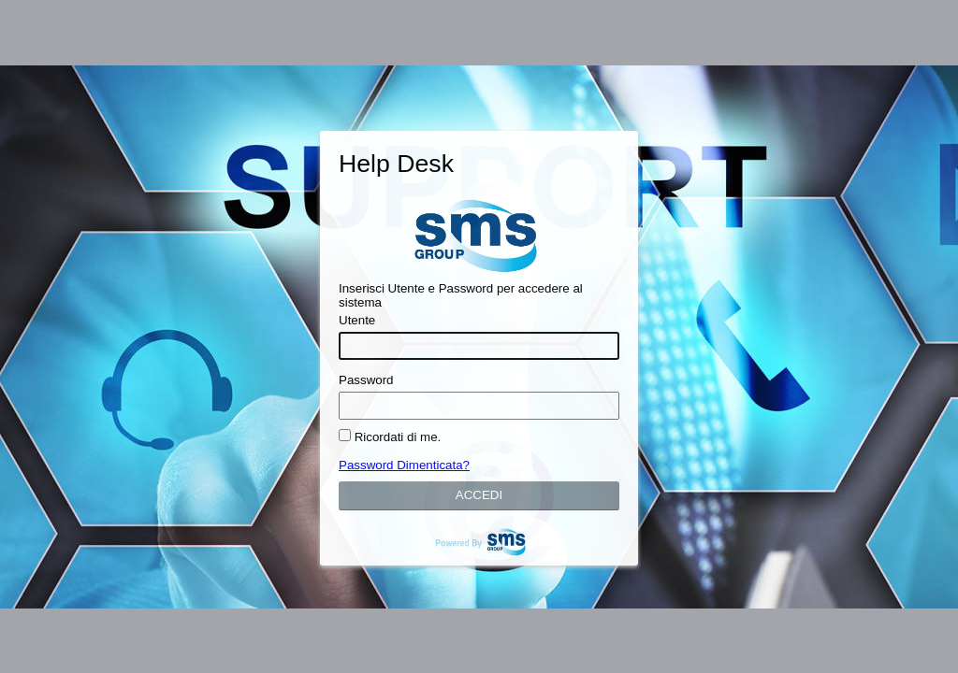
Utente (357, 320)
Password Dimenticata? (404, 465)
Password (366, 380)
